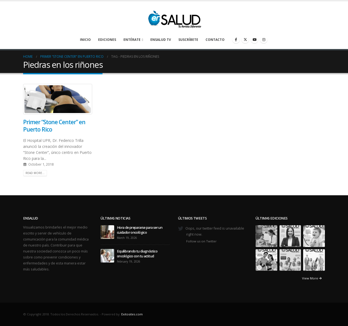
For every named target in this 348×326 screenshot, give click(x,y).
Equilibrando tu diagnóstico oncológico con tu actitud (137, 253)
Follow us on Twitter (201, 241)
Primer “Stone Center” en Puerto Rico (54, 125)
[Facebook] (236, 39)
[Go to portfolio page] (266, 235)
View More (312, 278)
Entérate (132, 39)
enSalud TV (160, 39)
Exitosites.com (132, 314)
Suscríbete (188, 39)
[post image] (57, 99)
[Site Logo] (174, 18)
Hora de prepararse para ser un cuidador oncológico (139, 230)
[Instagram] (264, 39)
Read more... (35, 173)
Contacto (215, 39)
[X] (245, 39)
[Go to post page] (107, 231)
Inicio (85, 39)
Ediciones (107, 39)
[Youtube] (254, 39)
